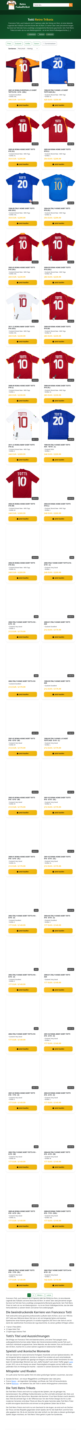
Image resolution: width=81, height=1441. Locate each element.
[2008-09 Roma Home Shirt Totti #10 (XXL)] (58, 247)
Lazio (71, 1362)
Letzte (49, 1295)
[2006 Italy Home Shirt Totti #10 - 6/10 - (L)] (58, 542)
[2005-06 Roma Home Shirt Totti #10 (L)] (58, 129)
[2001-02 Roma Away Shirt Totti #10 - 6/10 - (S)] (58, 1013)
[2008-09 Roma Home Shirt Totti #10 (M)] (58, 306)
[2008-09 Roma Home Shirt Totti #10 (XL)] (58, 365)
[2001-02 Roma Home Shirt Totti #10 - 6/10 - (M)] (22, 718)
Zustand (18, 43)
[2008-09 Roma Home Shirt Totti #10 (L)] (22, 365)
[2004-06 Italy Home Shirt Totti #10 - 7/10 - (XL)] (22, 1250)
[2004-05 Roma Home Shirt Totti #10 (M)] (22, 483)
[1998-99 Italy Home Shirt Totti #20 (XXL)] (22, 188)
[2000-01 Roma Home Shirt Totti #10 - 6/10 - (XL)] (22, 836)
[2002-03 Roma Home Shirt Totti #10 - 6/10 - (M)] (22, 777)
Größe (27, 43)
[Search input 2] (51, 5)
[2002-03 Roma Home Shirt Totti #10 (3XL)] (22, 247)
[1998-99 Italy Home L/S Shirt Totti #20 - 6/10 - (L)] (58, 718)
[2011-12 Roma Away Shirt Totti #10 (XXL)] (22, 306)
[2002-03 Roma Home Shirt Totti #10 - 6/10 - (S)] (58, 1072)
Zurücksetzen (49, 43)
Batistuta (15, 1383)
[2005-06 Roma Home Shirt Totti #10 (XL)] (22, 129)
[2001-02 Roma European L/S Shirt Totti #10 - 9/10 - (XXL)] (22, 69)
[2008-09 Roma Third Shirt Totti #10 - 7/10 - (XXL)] (58, 1191)
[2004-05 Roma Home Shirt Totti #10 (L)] (58, 483)
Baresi (13, 1381)
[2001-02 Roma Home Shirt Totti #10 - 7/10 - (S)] (22, 1072)
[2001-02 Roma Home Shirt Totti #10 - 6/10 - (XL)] (58, 777)
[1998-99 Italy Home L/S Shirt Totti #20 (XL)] (58, 69)
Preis (9, 43)
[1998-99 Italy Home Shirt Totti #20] (58, 660)
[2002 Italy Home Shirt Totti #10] (22, 660)
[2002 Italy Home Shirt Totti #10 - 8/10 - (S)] (22, 895)
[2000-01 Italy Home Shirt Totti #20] (58, 601)
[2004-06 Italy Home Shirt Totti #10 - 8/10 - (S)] (58, 895)
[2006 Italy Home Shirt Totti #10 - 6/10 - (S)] (22, 601)
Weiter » (40, 1295)
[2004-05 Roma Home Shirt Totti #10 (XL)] (22, 542)
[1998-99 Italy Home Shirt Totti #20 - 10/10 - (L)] (58, 424)
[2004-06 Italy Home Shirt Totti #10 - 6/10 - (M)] (58, 1131)
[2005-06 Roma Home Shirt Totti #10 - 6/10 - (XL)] (22, 1191)
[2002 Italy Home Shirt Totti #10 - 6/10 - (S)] (58, 1250)
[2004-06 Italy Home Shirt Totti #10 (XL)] (58, 188)
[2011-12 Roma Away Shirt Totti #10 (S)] (22, 424)
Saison (36, 43)
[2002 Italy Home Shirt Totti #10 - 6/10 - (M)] (22, 1131)
